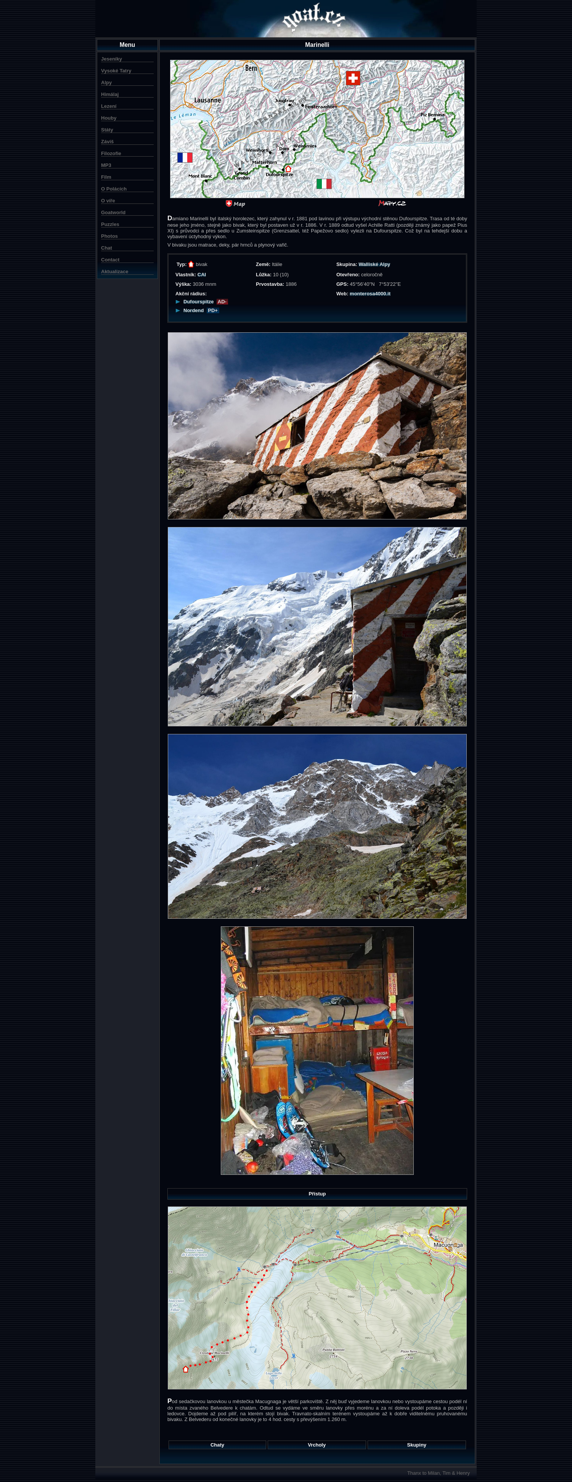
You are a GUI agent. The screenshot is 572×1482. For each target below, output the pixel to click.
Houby (108, 118)
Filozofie (111, 153)
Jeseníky (111, 59)
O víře (108, 200)
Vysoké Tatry (116, 71)
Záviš (107, 141)
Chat (106, 248)
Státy (107, 130)
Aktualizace (115, 271)
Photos (109, 236)
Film (106, 177)
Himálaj (110, 94)
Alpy (106, 82)
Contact (110, 260)
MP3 (106, 165)
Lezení (108, 106)
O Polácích (114, 189)
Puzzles (110, 224)
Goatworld (113, 212)
